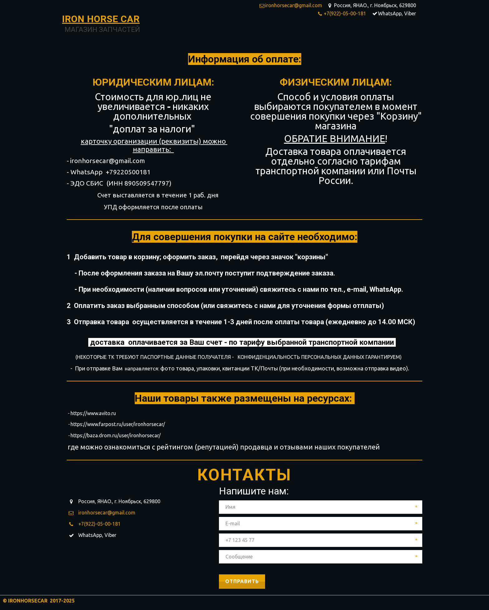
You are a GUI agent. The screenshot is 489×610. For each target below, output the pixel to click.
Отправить (242, 581)
